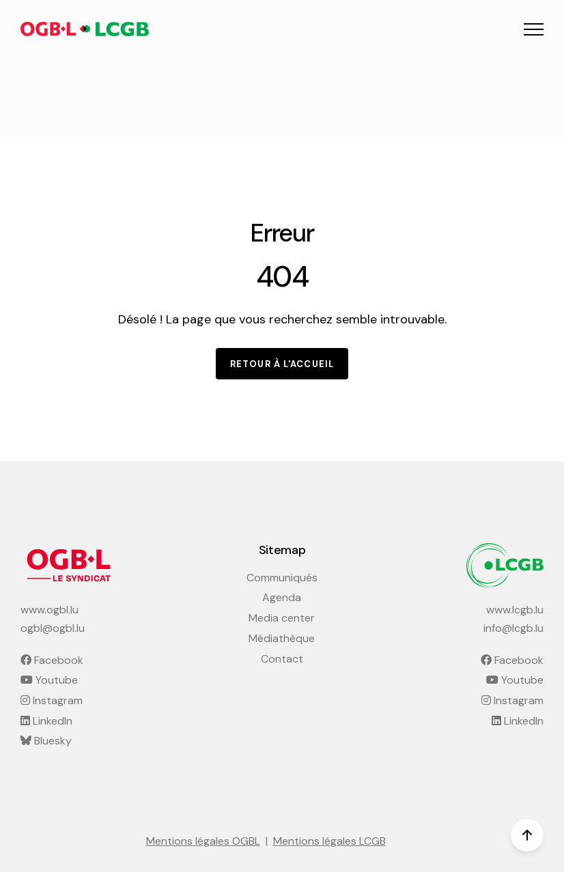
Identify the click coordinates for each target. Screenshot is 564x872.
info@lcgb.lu (513, 628)
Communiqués (282, 577)
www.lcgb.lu (515, 609)
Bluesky (46, 740)
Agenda (281, 597)
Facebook (51, 660)
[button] (533, 29)
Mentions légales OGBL (203, 841)
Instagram (51, 700)
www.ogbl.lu (49, 609)
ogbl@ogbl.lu (52, 628)
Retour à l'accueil (282, 364)
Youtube (49, 680)
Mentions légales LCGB (329, 841)
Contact (282, 659)
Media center (282, 618)
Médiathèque (282, 638)
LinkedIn (46, 721)
